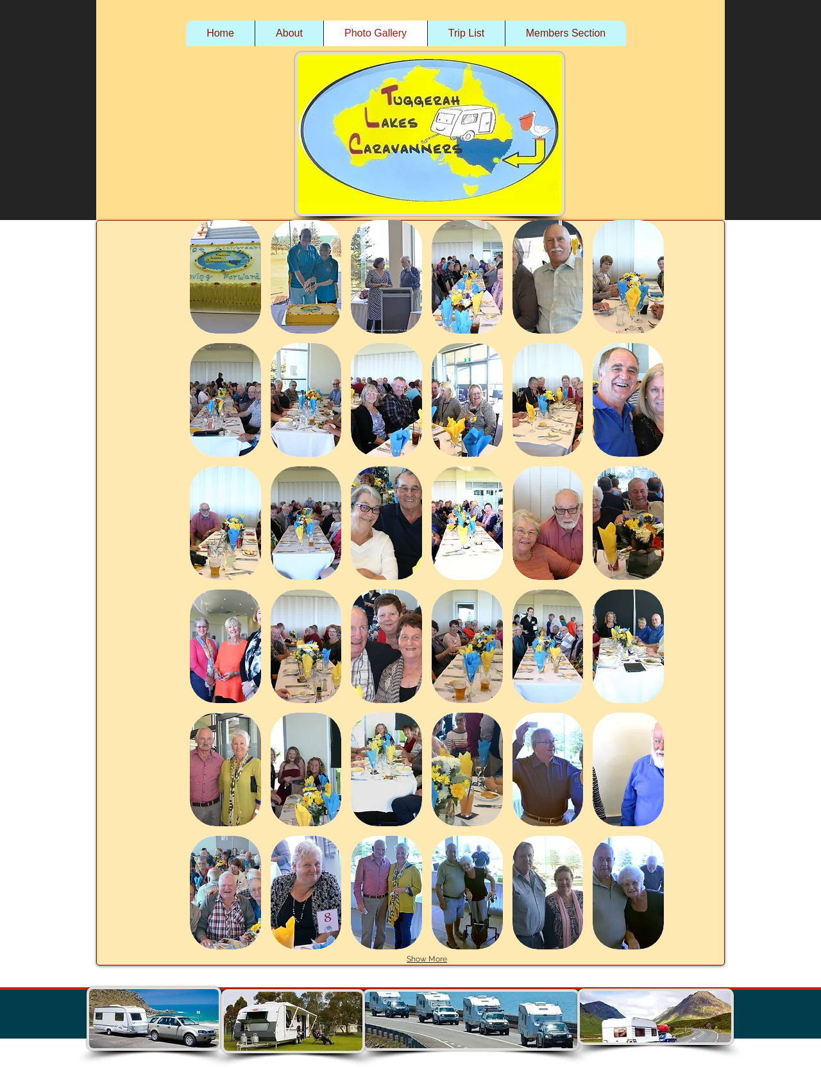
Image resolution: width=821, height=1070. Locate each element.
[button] (225, 277)
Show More (427, 959)
